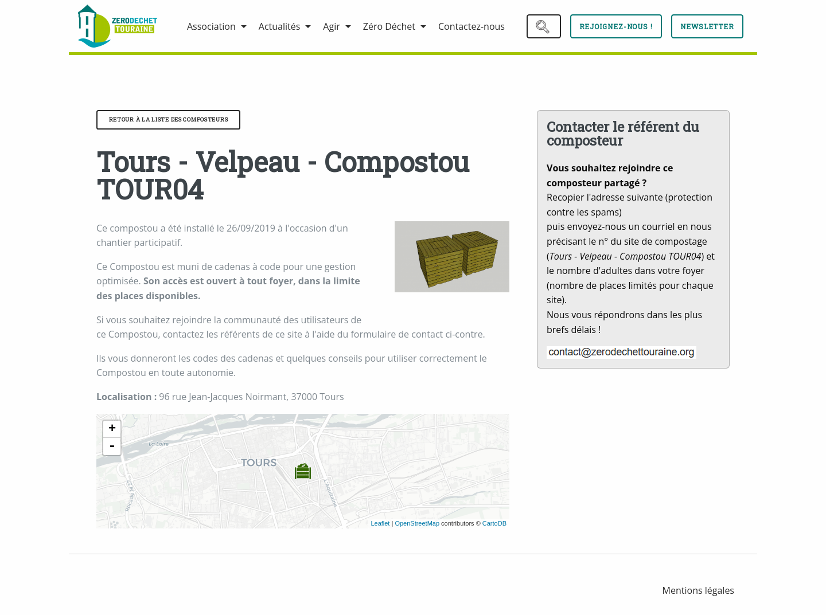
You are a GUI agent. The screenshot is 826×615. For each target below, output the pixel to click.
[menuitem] (123, 26)
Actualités (280, 26)
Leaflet (380, 523)
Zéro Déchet (389, 26)
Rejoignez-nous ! (616, 26)
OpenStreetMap (417, 523)
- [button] (112, 446)
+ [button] (112, 429)
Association (211, 26)
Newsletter (707, 26)
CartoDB (494, 523)
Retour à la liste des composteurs (168, 119)
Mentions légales (698, 590)
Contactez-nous (471, 26)
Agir (331, 26)
